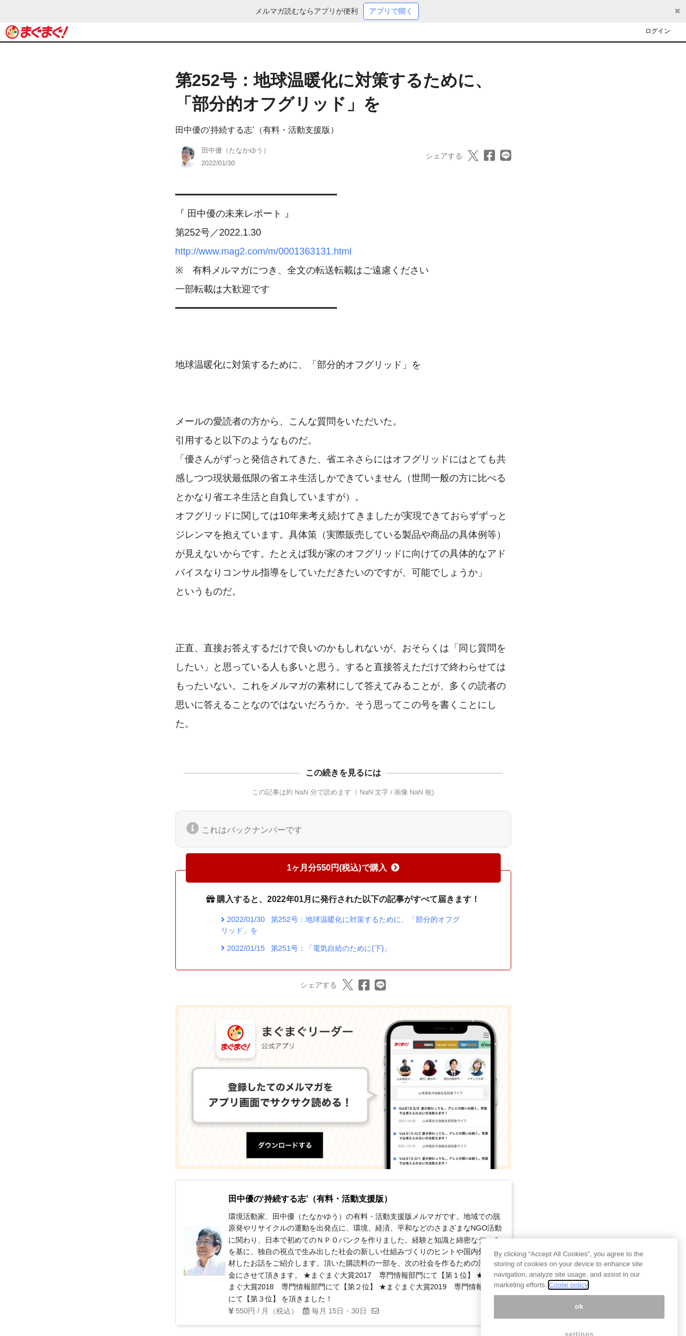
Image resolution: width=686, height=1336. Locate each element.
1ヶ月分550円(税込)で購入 (343, 867)
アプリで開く (391, 11)
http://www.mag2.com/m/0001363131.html (263, 251)
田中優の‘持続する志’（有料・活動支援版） (257, 129)
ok (579, 1315)
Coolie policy (568, 1293)
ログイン (657, 31)
